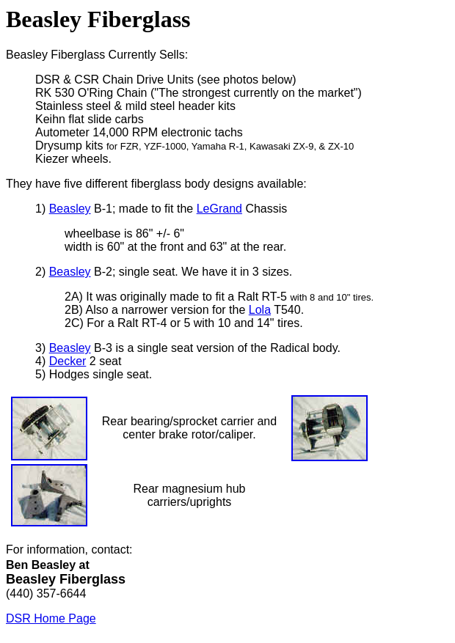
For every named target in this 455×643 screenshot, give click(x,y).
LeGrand (219, 208)
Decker (68, 361)
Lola (260, 310)
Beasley (70, 208)
